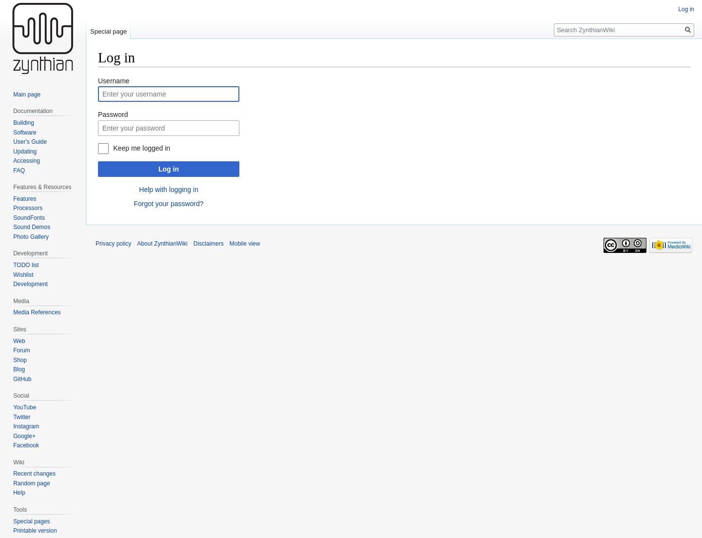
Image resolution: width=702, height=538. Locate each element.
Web (19, 341)
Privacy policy (113, 243)
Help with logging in (168, 189)
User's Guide (30, 141)
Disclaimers (209, 243)
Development (30, 284)
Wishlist (23, 274)
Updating (25, 151)
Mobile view (245, 243)
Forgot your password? (168, 204)
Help (19, 492)
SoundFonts (29, 217)
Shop (20, 360)
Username (114, 81)
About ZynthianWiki (162, 243)
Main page (26, 94)
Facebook (26, 445)
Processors (27, 208)
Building (23, 122)
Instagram (26, 426)
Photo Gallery (31, 236)
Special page (108, 31)
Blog (19, 369)
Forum (21, 350)
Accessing (26, 160)
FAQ (19, 170)
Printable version (35, 530)
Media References (36, 312)
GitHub (22, 379)
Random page (31, 483)
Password (113, 114)
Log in (168, 169)
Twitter (21, 417)
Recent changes (34, 473)
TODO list (26, 265)
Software (24, 132)
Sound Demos (31, 227)
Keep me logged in (141, 148)
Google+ (24, 436)
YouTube (24, 407)
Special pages (31, 521)
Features (24, 198)
